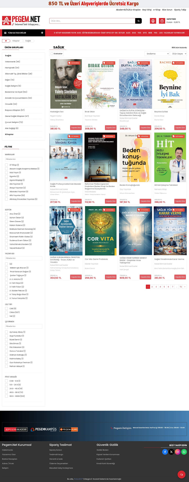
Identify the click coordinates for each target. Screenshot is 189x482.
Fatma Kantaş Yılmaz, (58, 268)
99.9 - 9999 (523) (17, 396)
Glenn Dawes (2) (17, 221)
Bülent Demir (90, 268)
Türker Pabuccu (160, 193)
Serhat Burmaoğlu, (170, 268)
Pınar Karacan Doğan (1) (20, 271)
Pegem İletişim (122, 428)
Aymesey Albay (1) (17, 332)
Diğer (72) (9, 79)
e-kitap (157, 9)
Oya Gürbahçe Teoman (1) (21, 362)
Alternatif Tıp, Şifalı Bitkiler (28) (18, 73)
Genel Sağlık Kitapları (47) (17, 116)
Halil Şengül (124, 270)
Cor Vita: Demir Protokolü (96, 259)
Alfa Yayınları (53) (17, 195)
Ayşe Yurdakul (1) (17, 336)
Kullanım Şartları (104, 459)
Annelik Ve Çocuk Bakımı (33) (18, 98)
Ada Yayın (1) (15, 172)
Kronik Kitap (159, 116)
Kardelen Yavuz (99, 194)
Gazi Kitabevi (90, 192)
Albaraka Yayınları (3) (19, 191)
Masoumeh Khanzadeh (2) (21, 233)
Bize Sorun (167, 9)
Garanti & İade (56, 459)
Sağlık (28, 40)
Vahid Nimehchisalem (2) (21, 244)
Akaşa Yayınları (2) (18, 188)
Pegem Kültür (55, 116)
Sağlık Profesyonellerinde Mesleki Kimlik (65, 185)
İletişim (5, 468)
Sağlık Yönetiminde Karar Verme (169, 259)
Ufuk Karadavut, (73, 268)
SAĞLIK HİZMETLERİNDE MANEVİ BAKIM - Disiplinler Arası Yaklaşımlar (133, 260)
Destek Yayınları (91, 264)
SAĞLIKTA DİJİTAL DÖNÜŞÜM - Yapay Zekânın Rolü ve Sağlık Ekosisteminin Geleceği (133, 113)
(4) (11, 264)
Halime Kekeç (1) (16, 358)
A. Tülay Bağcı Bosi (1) (19, 294)
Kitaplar (16, 40)
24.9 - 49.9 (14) (16, 388)
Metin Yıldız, (89, 194)
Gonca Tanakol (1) (18, 351)
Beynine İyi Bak (161, 112)
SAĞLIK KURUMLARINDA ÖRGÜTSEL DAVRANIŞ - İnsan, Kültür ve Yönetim (65, 259)
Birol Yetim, (158, 268)
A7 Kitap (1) (14, 165)
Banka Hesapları (9, 459)
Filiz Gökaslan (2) (17, 347)
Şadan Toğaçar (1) (18, 275)
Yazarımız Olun (9, 454)
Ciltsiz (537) (15, 312)
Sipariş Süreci (55, 450)
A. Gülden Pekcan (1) (18, 290)
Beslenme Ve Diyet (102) (16, 92)
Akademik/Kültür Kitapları (128, 9)
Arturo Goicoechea (127, 193)
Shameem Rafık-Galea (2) (21, 236)
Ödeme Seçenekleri (58, 463)
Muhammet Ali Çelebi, (58, 192)
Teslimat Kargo (56, 454)
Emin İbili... (181, 268)
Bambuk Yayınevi (92, 116)
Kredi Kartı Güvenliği (106, 463)
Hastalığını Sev (56, 112)
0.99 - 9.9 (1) (15, 381)
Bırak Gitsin (90, 112)
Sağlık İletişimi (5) (13, 86)
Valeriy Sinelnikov (57, 120)
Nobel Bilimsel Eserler (128, 118)
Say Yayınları (125, 189)
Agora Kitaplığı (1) (17, 180)
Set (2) (12, 316)
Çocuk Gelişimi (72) (14, 122)
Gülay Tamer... (55, 270)
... (176, 286)
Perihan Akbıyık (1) (17, 366)
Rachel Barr (158, 120)
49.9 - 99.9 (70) (16, 392)
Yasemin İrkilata (91, 120)
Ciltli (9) (13, 308)
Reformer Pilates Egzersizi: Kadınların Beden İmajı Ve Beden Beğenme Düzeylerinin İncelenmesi (100, 186)
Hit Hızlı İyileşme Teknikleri (166, 185)
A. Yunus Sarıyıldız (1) (19, 298)
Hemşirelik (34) (12, 67)
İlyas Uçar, (71, 192)
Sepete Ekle (76, 127)
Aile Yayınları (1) (16, 184)
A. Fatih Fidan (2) (17, 287)
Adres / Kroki (8, 463)
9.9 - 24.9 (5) (15, 385)
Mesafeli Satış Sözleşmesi (61, 468)
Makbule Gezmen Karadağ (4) (23, 229)
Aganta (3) (14, 176)
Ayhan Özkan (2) (17, 217)
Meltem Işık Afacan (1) (19, 268)
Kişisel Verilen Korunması (108, 454)
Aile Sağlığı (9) (11, 128)
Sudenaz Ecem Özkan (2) (20, 240)
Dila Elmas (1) (15, 343)
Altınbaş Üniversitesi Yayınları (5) (23, 199)
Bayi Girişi (146, 9)
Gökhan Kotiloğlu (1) (18, 355)
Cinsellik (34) (11, 104)
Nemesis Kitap (160, 189)
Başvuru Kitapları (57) (15, 110)
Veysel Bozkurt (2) (17, 248)
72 (181, 286)
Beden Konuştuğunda (130, 185)
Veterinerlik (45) (12, 61)
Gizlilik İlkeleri (102, 450)
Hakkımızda (7, 450)
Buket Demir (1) (16, 339)
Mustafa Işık (124, 121)
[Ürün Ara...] (138, 21)
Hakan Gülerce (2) (17, 225)
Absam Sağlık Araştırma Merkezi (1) (24, 169)
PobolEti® (78, 479)
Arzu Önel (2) (15, 214)
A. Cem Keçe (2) (16, 283)
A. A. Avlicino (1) (16, 279)
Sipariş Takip (180, 9)
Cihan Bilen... (55, 194)
